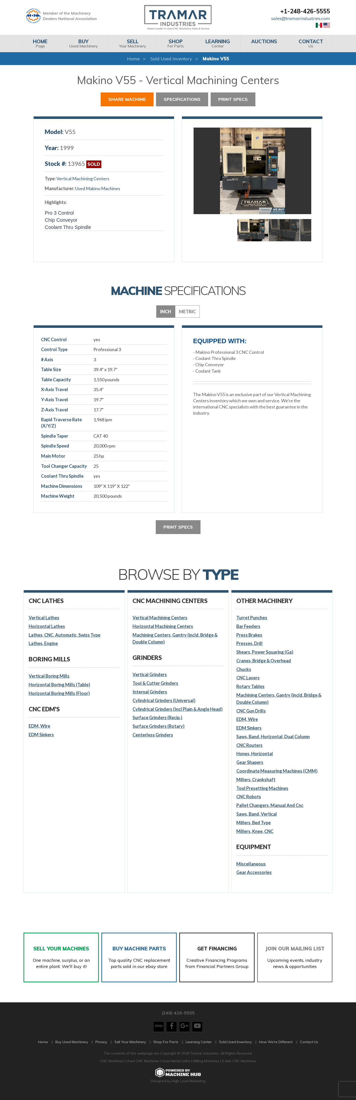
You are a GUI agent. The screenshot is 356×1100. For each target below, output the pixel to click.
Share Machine (127, 99)
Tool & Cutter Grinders (155, 683)
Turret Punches (251, 617)
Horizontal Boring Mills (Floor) (59, 693)
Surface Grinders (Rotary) (158, 726)
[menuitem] (40, 43)
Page (40, 43)
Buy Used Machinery (71, 1047)
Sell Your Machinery (130, 1047)
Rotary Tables (250, 686)
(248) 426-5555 (178, 1018)
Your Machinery (132, 43)
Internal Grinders (150, 692)
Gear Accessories (254, 872)
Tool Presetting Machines (262, 788)
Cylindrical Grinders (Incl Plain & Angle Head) (177, 709)
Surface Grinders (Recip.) (157, 717)
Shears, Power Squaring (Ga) (264, 652)
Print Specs (233, 99)
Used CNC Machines (143, 1067)
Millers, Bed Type (253, 822)
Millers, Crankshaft (255, 779)
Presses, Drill (249, 643)
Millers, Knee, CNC (254, 831)
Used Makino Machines (97, 188)
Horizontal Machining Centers (163, 626)
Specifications (182, 99)
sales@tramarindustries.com (300, 18)
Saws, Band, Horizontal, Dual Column (273, 736)
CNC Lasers (248, 677)
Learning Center (199, 1047)
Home (133, 59)
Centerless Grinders (153, 735)
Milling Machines (206, 1067)
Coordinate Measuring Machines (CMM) (276, 771)
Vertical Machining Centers (82, 178)
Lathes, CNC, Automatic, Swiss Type (64, 635)
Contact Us (309, 1047)
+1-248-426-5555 (305, 11)
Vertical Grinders (150, 674)
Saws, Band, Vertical (256, 814)
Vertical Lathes (44, 617)
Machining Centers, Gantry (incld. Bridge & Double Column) (175, 638)
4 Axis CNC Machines (239, 1067)
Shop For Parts (165, 1047)
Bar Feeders (248, 626)
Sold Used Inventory (171, 59)
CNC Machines (112, 1067)
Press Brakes (249, 635)
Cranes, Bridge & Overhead (263, 660)
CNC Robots (248, 796)
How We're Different (275, 1047)
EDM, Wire (39, 726)
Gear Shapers (249, 762)
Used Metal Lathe (176, 1067)
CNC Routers (249, 745)
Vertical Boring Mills (49, 676)
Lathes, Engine (43, 643)
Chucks (243, 669)
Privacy (101, 1047)
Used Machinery (83, 43)
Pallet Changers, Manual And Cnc (269, 805)
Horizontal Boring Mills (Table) (59, 684)
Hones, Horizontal (254, 753)
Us (310, 43)
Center (217, 43)
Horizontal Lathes (47, 626)
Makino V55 (216, 59)
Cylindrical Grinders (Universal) (164, 700)
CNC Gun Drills (251, 711)
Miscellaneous (251, 864)
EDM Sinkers (41, 734)
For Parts (175, 43)
